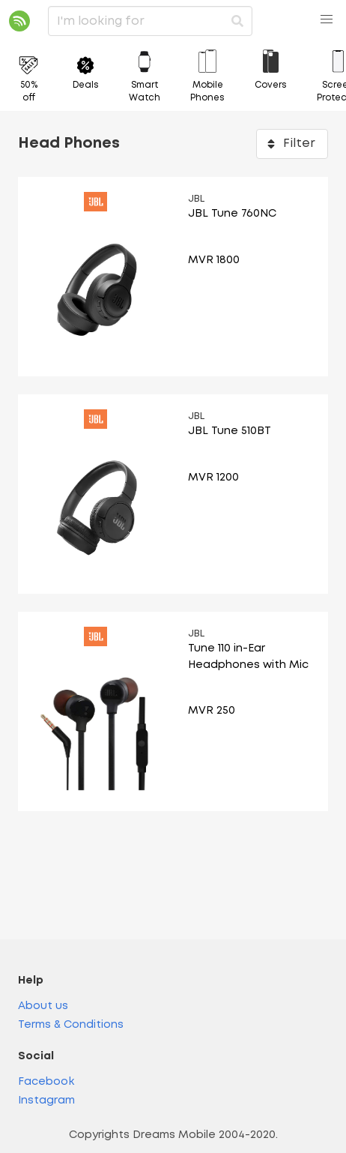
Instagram (46, 1101)
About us (43, 1006)
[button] (326, 19)
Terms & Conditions (71, 1025)
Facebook (46, 1082)
